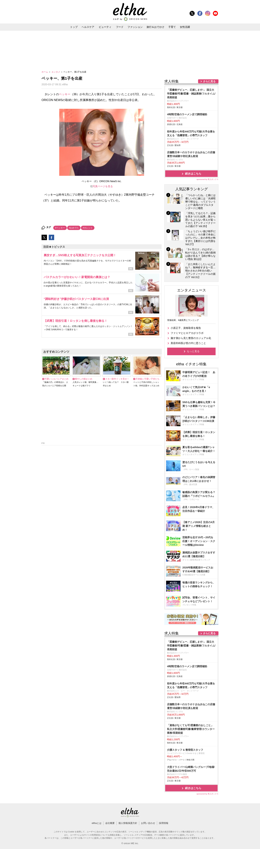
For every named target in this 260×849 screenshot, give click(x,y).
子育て (172, 26)
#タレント (88, 228)
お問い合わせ (148, 823)
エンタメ (56, 72)
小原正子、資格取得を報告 (186, 327)
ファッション (135, 26)
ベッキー (64, 94)
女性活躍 (185, 26)
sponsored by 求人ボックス (207, 179)
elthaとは (96, 823)
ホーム (45, 72)
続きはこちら (193, 173)
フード (120, 26)
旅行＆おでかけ (155, 26)
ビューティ (105, 26)
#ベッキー (60, 228)
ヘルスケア (88, 26)
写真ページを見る (103, 186)
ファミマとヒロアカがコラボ (187, 333)
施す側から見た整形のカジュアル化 (191, 338)
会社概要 (110, 823)
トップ (74, 26)
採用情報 (163, 823)
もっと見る (193, 351)
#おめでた (74, 228)
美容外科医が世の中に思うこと (188, 343)
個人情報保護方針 (127, 823)
